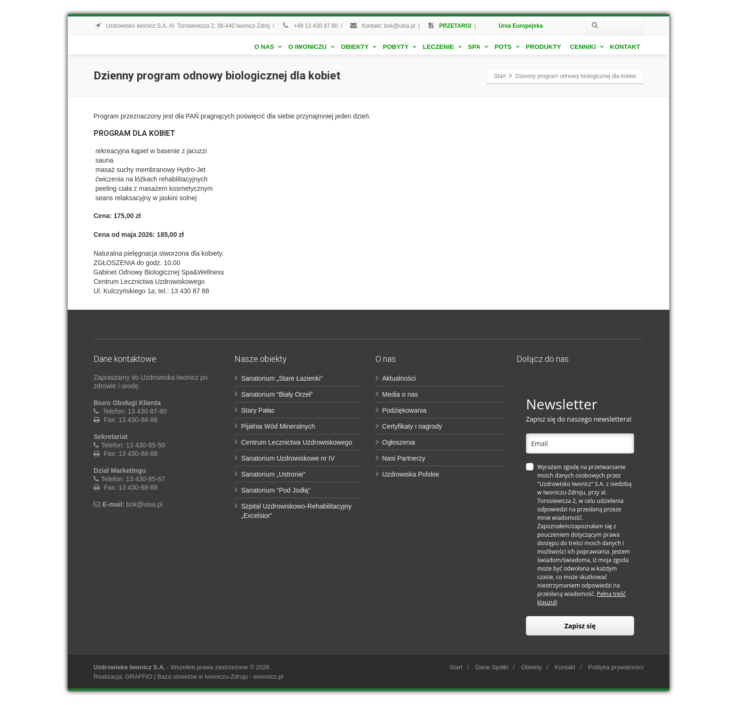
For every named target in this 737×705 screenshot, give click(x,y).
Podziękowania (404, 410)
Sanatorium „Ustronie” (273, 474)
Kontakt (625, 46)
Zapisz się (580, 625)
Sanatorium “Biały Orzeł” (277, 394)
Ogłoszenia (398, 442)
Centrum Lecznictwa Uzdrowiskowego (297, 442)
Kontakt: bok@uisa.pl (382, 26)
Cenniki (587, 46)
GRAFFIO (138, 676)
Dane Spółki (491, 667)
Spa (478, 46)
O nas (268, 46)
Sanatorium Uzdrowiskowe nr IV (288, 458)
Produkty (543, 46)
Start (455, 667)
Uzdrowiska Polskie (410, 474)
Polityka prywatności (615, 667)
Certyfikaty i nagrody (412, 426)
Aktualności (399, 378)
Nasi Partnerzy (403, 458)
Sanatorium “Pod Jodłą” (275, 490)
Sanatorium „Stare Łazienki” (282, 378)
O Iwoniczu (311, 46)
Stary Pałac (258, 410)
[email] (580, 443)
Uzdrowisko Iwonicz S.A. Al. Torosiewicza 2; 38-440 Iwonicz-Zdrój (182, 26)
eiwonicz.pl (268, 676)
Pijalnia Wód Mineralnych (278, 426)
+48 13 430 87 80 (310, 26)
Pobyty (399, 46)
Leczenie (442, 46)
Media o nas (400, 394)
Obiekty (358, 46)
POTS (506, 46)
